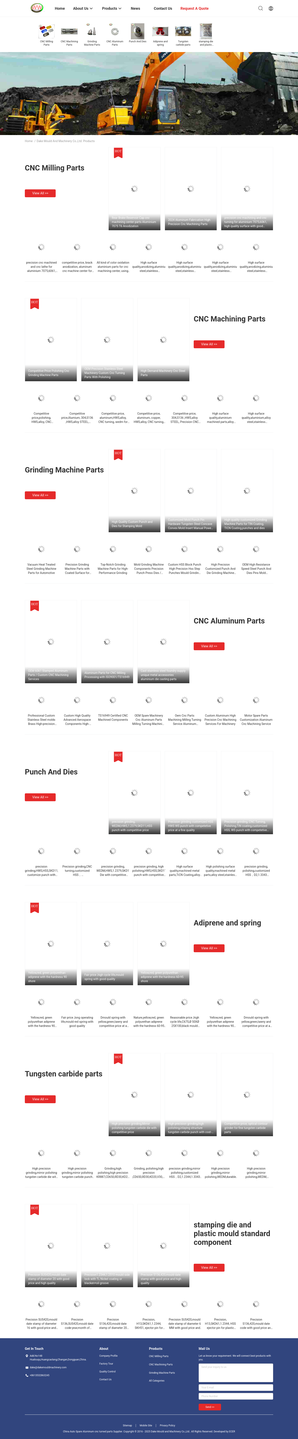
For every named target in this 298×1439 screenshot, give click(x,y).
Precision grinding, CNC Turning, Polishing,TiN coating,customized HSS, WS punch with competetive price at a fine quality (245, 826)
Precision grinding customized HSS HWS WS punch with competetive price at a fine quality (190, 826)
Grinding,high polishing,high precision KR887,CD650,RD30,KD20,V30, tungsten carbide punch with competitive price (116, 1177)
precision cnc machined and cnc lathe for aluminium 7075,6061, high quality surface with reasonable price (41, 271)
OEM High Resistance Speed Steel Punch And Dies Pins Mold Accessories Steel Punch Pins (256, 573)
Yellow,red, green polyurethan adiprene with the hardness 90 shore (47, 977)
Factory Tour (106, 1363)
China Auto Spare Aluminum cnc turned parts (88, 1431)
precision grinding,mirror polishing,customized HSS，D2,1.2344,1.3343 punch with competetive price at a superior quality (184, 1177)
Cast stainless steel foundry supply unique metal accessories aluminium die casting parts (163, 675)
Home (29, 141)
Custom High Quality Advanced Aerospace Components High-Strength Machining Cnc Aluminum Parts (77, 724)
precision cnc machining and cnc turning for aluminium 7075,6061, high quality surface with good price (245, 222)
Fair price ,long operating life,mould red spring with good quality (77, 1022)
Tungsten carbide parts (63, 1074)
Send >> (209, 1407)
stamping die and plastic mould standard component (232, 1234)
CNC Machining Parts (230, 319)
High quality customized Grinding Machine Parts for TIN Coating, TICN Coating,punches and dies (245, 524)
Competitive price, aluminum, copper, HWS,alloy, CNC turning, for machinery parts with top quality (149, 422)
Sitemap (127, 1425)
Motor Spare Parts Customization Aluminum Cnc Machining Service (256, 720)
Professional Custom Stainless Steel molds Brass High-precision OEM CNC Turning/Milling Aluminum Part (41, 724)
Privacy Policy (167, 1425)
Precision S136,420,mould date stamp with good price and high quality (161, 1279)
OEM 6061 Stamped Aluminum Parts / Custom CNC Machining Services (48, 675)
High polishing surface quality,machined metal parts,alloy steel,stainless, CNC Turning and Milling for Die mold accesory (220, 875)
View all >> (40, 193)
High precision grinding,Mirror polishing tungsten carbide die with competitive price (134, 1128)
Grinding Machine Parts (64, 470)
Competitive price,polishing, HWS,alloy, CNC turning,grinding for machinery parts (41, 422)
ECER (232, 1431)
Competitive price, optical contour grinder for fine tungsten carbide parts (246, 1128)
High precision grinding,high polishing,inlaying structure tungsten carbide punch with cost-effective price (190, 1128)
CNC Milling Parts (54, 168)
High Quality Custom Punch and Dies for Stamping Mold (132, 524)
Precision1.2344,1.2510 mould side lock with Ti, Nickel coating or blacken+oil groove (107, 1279)
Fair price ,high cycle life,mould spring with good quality (104, 977)
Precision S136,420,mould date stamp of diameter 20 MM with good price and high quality (113, 1328)
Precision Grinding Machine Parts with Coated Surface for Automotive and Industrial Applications (77, 573)
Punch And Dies (51, 772)
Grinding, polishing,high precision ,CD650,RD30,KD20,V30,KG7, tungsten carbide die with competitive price (150, 1177)
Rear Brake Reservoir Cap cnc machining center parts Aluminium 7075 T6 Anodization (134, 222)
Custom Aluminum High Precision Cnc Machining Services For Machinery (220, 720)
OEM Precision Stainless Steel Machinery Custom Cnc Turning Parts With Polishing (104, 373)
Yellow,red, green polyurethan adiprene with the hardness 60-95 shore (162, 977)
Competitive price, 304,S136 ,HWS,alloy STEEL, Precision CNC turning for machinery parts (185, 422)
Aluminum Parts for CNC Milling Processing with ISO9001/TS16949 (107, 675)
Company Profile (108, 1355)
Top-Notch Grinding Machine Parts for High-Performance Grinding (113, 569)
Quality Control (107, 1371)
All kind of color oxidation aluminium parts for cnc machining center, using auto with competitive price (113, 271)
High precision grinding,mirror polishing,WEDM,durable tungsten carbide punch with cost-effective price (220, 1177)
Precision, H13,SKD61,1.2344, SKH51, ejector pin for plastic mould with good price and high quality (148, 1328)
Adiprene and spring (227, 923)
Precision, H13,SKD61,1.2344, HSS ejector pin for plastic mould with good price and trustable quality (220, 1328)
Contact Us (105, 1379)
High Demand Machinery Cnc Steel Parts (163, 373)
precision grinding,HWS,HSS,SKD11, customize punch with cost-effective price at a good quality (41, 875)
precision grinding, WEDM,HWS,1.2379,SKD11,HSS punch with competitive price (132, 826)
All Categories (156, 1380)
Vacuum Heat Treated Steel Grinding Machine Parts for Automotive (41, 569)
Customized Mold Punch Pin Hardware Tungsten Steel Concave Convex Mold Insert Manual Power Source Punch (190, 524)
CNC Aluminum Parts (229, 621)
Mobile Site (146, 1425)
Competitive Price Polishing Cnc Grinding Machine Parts (48, 373)
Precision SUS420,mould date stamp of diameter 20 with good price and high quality (48, 1279)
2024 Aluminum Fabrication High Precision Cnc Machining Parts (189, 222)
